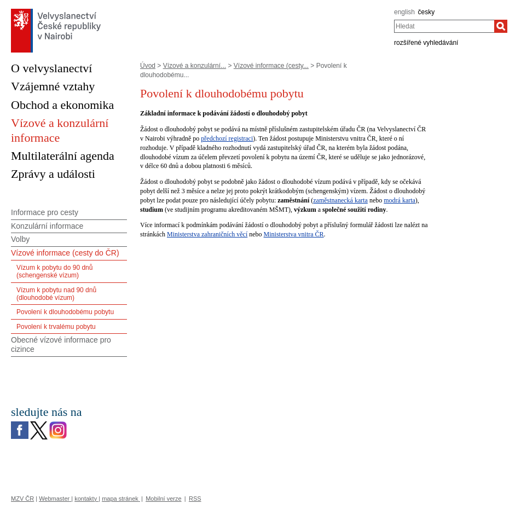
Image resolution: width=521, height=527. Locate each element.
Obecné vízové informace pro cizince (61, 344)
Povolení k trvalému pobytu (56, 327)
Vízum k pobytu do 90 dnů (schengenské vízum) (54, 271)
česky (426, 12)
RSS (195, 498)
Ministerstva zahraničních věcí (207, 234)
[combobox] (444, 26)
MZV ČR (22, 498)
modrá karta (399, 200)
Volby (20, 239)
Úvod (147, 66)
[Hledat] (500, 26)
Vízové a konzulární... (194, 66)
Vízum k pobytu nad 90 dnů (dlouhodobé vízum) (56, 294)
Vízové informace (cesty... (271, 66)
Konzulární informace (47, 226)
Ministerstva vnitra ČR (294, 234)
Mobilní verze (163, 498)
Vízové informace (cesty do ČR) (65, 252)
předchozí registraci (227, 138)
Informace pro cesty (44, 212)
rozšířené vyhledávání (426, 42)
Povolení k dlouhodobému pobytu (65, 312)
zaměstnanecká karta (340, 200)
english (404, 12)
